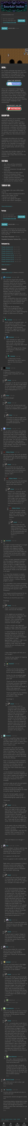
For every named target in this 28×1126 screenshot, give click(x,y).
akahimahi (8, 962)
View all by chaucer (9, 1119)
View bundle (21, 20)
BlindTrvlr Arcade (10, 1079)
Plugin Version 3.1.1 (7, 251)
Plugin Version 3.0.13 (7, 259)
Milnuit (7, 395)
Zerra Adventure (10, 1008)
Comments (24, 1124)
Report (15, 1119)
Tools (2, 1120)
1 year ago (14, 277)
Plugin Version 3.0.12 (7, 261)
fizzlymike (9, 319)
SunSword (8, 277)
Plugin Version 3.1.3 (7, 247)
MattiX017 (8, 540)
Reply (4, 317)
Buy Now (4, 28)
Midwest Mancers (10, 452)
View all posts (5, 264)
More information (7, 206)
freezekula (8, 735)
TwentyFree (9, 1089)
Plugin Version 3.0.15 (7, 255)
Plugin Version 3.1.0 (7, 253)
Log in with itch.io (6, 272)
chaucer (9, 380)
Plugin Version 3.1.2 (7, 249)
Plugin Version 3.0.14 (7, 257)
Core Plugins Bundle (9, 22)
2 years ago (14, 735)
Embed (18, 1119)
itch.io (2, 1119)
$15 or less (6, 1120)
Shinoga (8, 368)
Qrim (7, 845)
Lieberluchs (8, 428)
